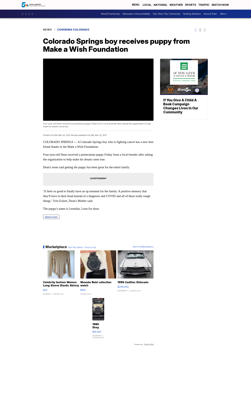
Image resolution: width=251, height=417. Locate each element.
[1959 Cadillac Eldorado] (135, 274)
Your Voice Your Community (166, 14)
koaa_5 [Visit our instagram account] (26, 14)
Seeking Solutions (192, 14)
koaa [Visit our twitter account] (30, 14)
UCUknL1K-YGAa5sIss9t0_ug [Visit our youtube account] (33, 14)
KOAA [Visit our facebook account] (23, 14)
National (160, 4)
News (47, 29)
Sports (190, 4)
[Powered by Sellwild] (149, 344)
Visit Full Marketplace (143, 247)
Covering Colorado (73, 29)
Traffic (203, 4)
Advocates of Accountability (136, 14)
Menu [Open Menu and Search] (135, 4)
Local (147, 4)
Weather (176, 4)
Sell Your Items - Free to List (82, 247)
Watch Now (221, 4)
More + (223, 14)
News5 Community (110, 14)
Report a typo (51, 217)
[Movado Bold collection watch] (98, 274)
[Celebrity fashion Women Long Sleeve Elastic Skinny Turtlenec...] (61, 274)
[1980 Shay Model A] (98, 320)
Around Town (210, 14)
